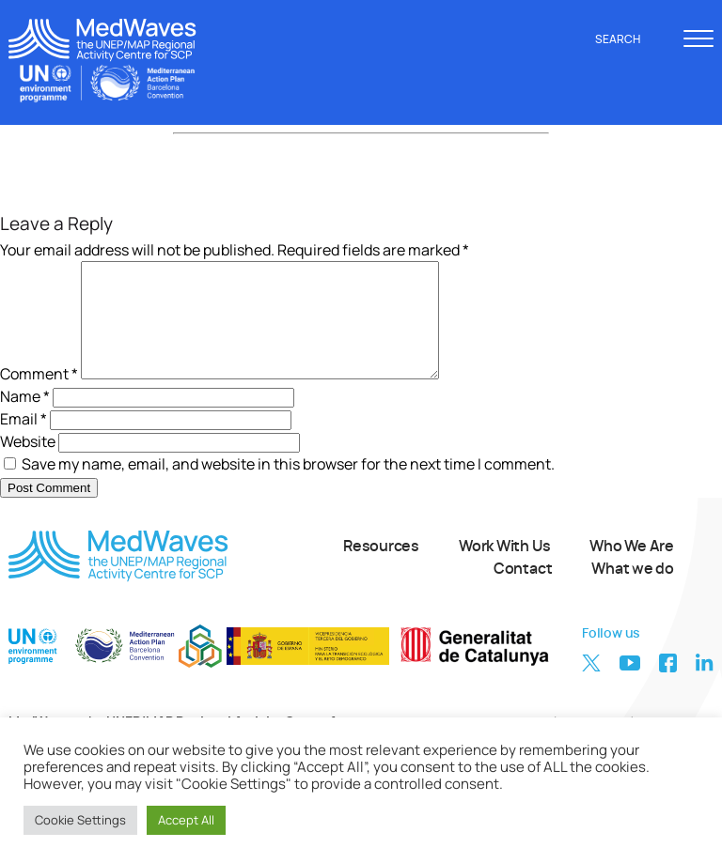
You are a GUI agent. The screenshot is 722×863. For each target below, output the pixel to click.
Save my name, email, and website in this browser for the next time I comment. (288, 486)
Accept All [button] (186, 819)
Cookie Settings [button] (80, 819)
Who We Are (631, 569)
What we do (632, 591)
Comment (39, 396)
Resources (381, 569)
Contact (523, 591)
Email (23, 441)
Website (27, 464)
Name (25, 418)
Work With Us (504, 569)
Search (628, 39)
